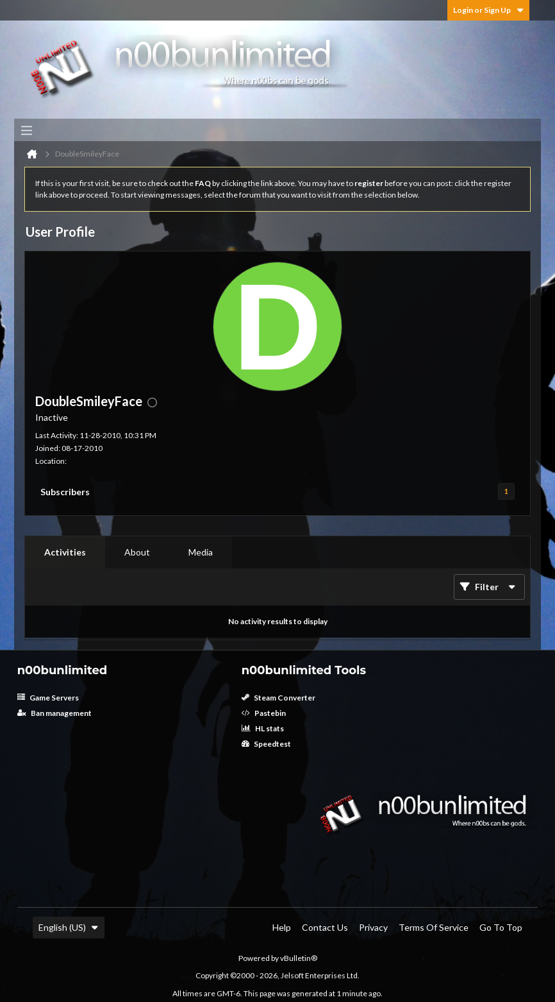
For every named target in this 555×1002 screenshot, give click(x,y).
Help (281, 927)
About (137, 552)
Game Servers (48, 697)
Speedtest (266, 744)
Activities (65, 552)
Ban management (54, 713)
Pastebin (264, 713)
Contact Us (325, 927)
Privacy (373, 927)
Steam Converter (278, 697)
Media (200, 552)
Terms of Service (433, 927)
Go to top (500, 927)
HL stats (263, 728)
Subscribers (65, 491)
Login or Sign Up (488, 10)
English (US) (68, 927)
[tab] (65, 552)
